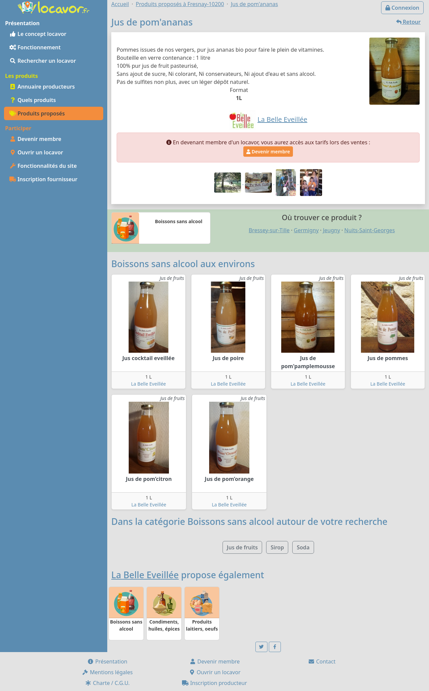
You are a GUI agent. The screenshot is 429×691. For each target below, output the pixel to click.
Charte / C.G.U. (107, 683)
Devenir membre (35, 139)
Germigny (306, 230)
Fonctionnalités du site (43, 165)
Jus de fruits (242, 547)
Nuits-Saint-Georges (369, 230)
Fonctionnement (35, 47)
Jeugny (331, 230)
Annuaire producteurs (42, 86)
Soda (303, 547)
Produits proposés (37, 113)
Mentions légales (107, 672)
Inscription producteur (214, 683)
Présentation (107, 661)
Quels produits (32, 100)
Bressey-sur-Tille (269, 230)
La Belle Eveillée (148, 384)
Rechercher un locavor (42, 60)
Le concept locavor (37, 34)
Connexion (402, 7)
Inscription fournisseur (43, 179)
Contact (321, 661)
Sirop (277, 547)
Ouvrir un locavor (36, 152)
